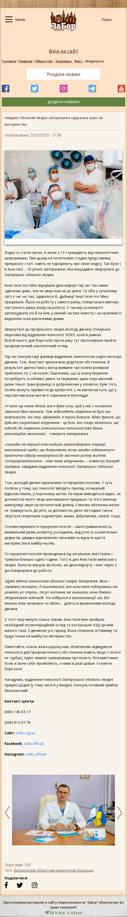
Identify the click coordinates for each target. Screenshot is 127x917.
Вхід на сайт (63, 51)
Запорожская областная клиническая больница (53, 870)
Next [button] (119, 812)
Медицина (94, 61)
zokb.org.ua (25, 733)
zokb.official (33, 743)
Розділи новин (63, 74)
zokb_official (36, 754)
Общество (45, 61)
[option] (63, 812)
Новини (25, 61)
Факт (79, 61)
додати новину (63, 101)
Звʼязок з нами (64, 912)
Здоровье (64, 61)
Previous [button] (7, 812)
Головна (9, 61)
